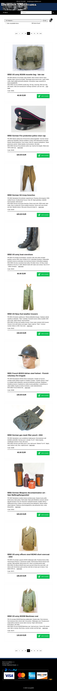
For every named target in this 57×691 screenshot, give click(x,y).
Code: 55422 (10, 328)
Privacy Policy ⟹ (7, 663)
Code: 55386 (10, 447)
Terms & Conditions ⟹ (8, 662)
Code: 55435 (10, 150)
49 (28, 33)
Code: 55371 (10, 571)
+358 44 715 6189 (20, 1)
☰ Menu (5, 12)
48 (25, 33)
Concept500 (30, 688)
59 (37, 33)
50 (31, 33)
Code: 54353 (10, 509)
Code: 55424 (10, 269)
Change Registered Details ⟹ (10, 665)
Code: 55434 (10, 209)
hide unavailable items (12, 23)
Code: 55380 (10, 390)
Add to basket (43, 96)
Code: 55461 (10, 90)
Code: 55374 (10, 630)
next (40, 33)
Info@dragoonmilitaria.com (34, 1)
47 (22, 33)
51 (34, 33)
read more (20, 147)
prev (16, 33)
